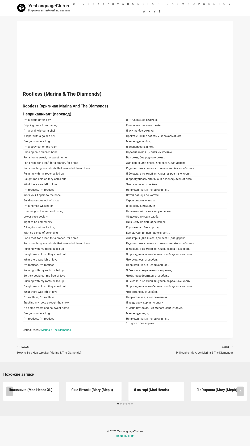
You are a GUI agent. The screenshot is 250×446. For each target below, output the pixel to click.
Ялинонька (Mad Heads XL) (30, 390)
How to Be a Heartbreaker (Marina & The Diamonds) (69, 349)
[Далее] (240, 391)
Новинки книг (125, 436)
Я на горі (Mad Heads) (151, 390)
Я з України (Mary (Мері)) (217, 390)
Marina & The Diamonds (56, 330)
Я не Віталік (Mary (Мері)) (92, 390)
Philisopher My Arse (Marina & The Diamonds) (180, 349)
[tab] (118, 404)
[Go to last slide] (9, 391)
